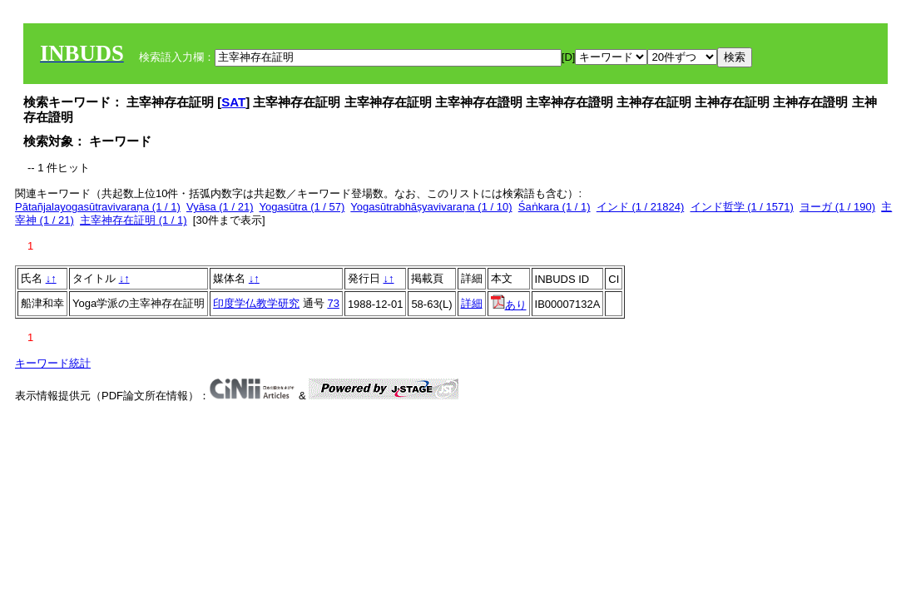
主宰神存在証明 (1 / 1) (133, 220)
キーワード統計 (53, 363)
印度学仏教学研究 (256, 303)
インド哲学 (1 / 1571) (742, 206)
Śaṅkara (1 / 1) (554, 206)
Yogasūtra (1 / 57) (301, 206)
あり (509, 305)
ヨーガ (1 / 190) (837, 206)
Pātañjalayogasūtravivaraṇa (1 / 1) (98, 206)
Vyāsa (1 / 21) (219, 206)
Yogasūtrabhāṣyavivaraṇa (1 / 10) (431, 206)
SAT (233, 102)
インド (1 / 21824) (641, 206)
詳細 (472, 303)
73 (333, 303)
